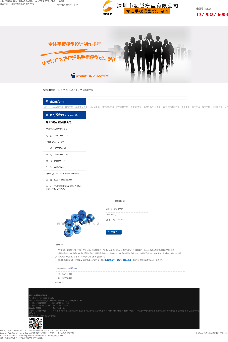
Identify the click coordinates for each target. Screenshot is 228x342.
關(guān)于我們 (38, 22)
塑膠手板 (186, 107)
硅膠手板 (69, 107)
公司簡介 (31, 311)
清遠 (30, 330)
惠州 (45, 330)
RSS (72, 5)
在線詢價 (114, 232)
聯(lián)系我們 (190, 22)
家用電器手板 (81, 107)
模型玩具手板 (108, 107)
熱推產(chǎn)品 (6, 330)
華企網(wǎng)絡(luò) (55, 336)
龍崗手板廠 (72, 268)
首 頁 (12, 22)
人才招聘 (164, 22)
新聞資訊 (114, 22)
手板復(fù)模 (135, 107)
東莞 (49, 330)
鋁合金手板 (88, 90)
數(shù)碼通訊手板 (171, 107)
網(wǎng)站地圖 (63, 5)
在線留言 (139, 22)
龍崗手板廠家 (67, 274)
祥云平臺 (31, 336)
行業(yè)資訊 (44, 316)
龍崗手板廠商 (67, 278)
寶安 (34, 330)
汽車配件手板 (122, 107)
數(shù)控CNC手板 (152, 107)
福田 (65, 330)
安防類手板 (58, 107)
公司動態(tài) (33, 316)
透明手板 (206, 107)
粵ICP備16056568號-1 (8, 336)
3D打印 (47, 107)
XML (77, 5)
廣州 (57, 330)
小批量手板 (217, 107)
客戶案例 (88, 22)
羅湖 (38, 330)
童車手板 (196, 107)
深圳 (61, 330)
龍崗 (41, 330)
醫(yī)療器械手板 (193, 311)
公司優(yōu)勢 (41, 311)
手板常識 (52, 316)
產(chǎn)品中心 (63, 22)
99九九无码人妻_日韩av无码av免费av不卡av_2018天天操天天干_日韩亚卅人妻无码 (32, 1)
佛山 (53, 330)
